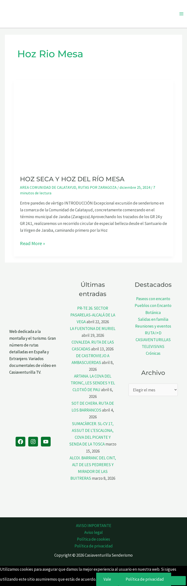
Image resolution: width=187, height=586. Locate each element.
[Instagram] (33, 441)
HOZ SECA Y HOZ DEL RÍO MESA (72, 179)
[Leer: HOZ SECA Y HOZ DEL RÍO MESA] (93, 124)
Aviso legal (93, 532)
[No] (178, 580)
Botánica (153, 312)
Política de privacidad (94, 546)
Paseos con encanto (153, 298)
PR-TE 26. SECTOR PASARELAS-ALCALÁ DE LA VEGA (92, 314)
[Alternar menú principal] (181, 13)
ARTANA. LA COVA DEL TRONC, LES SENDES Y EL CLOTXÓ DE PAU (93, 382)
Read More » (32, 243)
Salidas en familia (153, 319)
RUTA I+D (153, 333)
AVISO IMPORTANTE (93, 525)
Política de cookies (93, 539)
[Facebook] (20, 441)
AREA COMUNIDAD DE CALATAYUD (48, 187)
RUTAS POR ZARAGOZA (97, 187)
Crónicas (153, 353)
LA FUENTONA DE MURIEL (92, 328)
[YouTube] (46, 441)
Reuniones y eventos (153, 326)
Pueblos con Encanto (153, 305)
